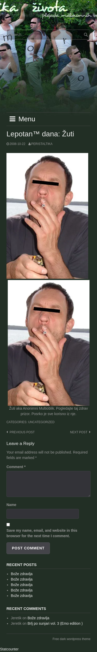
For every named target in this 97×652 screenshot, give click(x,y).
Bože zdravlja (22, 574)
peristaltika (42, 144)
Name (11, 505)
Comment (16, 467)
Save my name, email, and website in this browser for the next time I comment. (41, 533)
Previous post (22, 432)
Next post (78, 432)
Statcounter (9, 649)
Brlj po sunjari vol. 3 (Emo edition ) (55, 623)
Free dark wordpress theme (72, 639)
